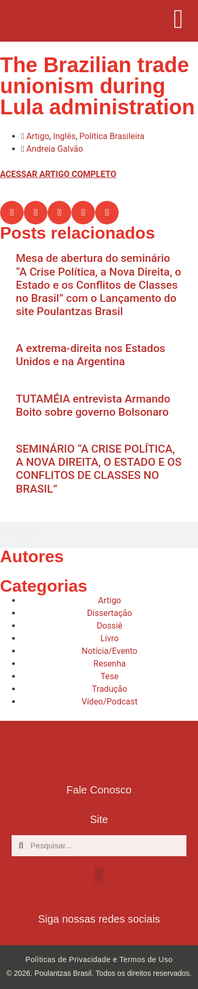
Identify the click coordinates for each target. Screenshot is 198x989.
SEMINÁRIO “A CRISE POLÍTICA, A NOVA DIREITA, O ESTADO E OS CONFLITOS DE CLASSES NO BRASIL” (99, 469)
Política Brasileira (111, 136)
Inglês (64, 136)
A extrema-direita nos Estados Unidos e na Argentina (90, 355)
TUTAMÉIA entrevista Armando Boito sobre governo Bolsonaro (93, 405)
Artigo (37, 136)
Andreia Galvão (54, 149)
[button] (12, 212)
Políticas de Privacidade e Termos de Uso (99, 959)
